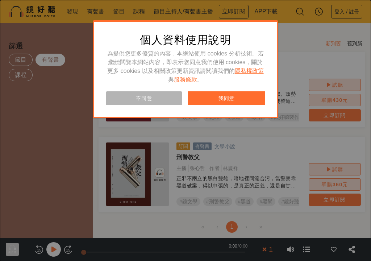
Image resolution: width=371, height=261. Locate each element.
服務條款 (185, 79)
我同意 (226, 98)
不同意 (144, 98)
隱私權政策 (249, 71)
